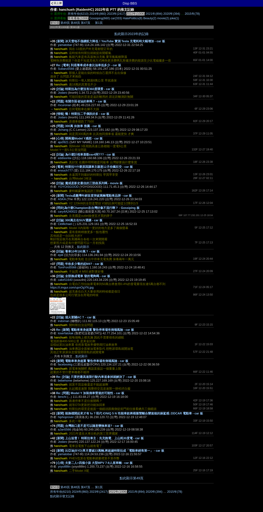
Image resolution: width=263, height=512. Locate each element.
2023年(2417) (116, 13)
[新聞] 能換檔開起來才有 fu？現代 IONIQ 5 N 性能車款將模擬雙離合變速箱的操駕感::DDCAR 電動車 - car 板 (129, 413)
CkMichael (65, 224)
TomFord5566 (67, 267)
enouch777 (65, 170)
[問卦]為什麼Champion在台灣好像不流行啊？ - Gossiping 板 (98, 208)
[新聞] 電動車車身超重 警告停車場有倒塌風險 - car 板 (92, 361)
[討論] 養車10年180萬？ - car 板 (78, 251)
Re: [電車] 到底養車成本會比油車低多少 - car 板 (88, 65)
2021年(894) (154, 13)
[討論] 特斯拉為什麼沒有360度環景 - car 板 (85, 89)
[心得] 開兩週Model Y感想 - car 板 (79, 138)
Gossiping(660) (99, 18)
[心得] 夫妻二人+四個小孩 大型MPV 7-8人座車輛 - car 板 (94, 463)
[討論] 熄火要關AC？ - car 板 (76, 317)
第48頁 (75, 22)
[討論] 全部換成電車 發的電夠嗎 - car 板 (83, 276)
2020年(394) (171, 13)
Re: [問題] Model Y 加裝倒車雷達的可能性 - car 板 (90, 393)
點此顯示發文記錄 (62, 496)
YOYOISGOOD (68, 186)
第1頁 (99, 22)
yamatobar (65, 45)
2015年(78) (192, 13)
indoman (63, 321)
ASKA (62, 199)
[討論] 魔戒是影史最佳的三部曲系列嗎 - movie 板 (89, 183)
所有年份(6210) (78, 13)
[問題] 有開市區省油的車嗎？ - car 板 (81, 101)
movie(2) (163, 18)
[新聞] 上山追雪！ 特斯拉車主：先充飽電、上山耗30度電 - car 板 (100, 438)
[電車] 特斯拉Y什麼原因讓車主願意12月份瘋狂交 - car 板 (94, 166)
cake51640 (65, 279)
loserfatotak (65, 333)
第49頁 (65, 22)
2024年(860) (97, 13)
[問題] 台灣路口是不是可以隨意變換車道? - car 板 (89, 426)
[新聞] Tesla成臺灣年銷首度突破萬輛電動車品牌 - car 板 (94, 195)
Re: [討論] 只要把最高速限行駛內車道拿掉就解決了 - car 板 (96, 377)
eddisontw (64, 158)
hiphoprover (66, 417)
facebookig (65, 364)
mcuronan (64, 105)
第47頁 (85, 22)
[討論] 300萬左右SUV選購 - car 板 (79, 220)
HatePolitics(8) (132, 18)
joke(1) (174, 18)
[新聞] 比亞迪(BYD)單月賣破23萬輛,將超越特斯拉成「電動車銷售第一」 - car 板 (110, 450)
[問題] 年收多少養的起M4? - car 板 (79, 264)
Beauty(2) (149, 18)
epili (60, 255)
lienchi (62, 397)
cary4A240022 (67, 211)
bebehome (65, 380)
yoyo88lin (64, 466)
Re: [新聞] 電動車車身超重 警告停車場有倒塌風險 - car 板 (95, 329)
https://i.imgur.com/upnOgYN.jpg (72, 287)
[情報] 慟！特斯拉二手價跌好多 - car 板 (82, 114)
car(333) (116, 18)
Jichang (63, 129)
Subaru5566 (66, 68)
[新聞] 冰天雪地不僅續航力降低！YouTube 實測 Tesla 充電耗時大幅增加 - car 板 (110, 41)
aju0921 (63, 142)
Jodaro (62, 92)
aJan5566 (64, 429)
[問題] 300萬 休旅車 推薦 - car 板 (78, 126)
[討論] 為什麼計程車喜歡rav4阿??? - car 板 (85, 154)
